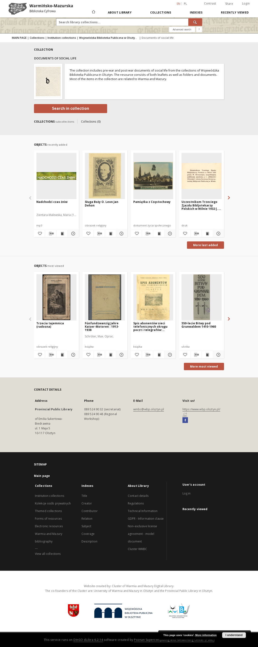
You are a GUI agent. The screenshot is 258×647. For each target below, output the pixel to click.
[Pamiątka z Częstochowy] (153, 176)
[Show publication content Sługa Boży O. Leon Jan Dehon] (110, 233)
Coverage (88, 534)
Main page (42, 476)
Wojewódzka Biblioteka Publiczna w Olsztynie (109, 37)
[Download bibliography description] (50, 233)
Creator (86, 503)
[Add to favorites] (39, 233)
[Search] (195, 22)
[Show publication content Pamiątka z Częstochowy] (158, 233)
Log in (186, 493)
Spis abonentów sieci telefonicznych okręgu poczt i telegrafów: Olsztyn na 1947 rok (150, 326)
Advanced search (182, 29)
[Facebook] (185, 420)
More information (206, 635)
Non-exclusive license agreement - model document (142, 533)
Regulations (136, 503)
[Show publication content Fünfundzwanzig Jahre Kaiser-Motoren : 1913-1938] (110, 355)
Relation (87, 519)
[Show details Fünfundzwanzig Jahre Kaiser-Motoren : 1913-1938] (120, 355)
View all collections (48, 554)
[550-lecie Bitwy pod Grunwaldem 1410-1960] (201, 297)
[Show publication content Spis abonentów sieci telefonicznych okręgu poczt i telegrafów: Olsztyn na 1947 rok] (158, 355)
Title (84, 496)
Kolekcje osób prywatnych (53, 503)
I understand (234, 635)
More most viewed (204, 366)
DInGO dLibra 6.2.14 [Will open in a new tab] (88, 640)
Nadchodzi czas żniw (51, 202)
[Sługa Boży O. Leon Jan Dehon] (105, 176)
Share (229, 4)
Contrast (210, 3)
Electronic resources (49, 526)
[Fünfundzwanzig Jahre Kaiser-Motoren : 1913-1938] (105, 297)
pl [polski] (185, 3)
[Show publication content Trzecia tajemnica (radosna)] (62, 355)
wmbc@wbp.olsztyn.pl (148, 409)
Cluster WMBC (137, 549)
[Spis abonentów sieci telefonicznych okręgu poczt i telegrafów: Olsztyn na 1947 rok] (153, 297)
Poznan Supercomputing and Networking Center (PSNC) (174, 640)
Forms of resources (48, 519)
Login (246, 3)
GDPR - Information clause (146, 519)
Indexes (196, 12)
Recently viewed (235, 12)
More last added (205, 245)
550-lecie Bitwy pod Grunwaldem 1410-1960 (199, 325)
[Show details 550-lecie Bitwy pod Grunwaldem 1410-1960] (217, 355)
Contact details (138, 496)
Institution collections (62, 37)
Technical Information (143, 511)
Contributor (89, 511)
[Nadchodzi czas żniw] (56, 176)
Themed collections (48, 511)
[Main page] (93, 12)
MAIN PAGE (19, 37)
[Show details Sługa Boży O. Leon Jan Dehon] (120, 233)
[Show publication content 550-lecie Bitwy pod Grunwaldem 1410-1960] (207, 355)
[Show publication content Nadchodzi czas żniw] (62, 233)
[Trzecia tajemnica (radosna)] (56, 297)
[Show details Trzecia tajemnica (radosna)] (72, 355)
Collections (160, 12)
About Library (120, 12)
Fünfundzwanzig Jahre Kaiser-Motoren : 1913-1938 (102, 326)
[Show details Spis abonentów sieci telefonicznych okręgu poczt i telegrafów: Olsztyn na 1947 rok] (169, 355)
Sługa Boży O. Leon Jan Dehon (101, 203)
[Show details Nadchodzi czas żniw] (72, 233)
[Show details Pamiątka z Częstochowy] (169, 233)
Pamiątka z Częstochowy (152, 202)
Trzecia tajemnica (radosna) (50, 325)
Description (89, 541)
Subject (86, 526)
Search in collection (70, 108)
